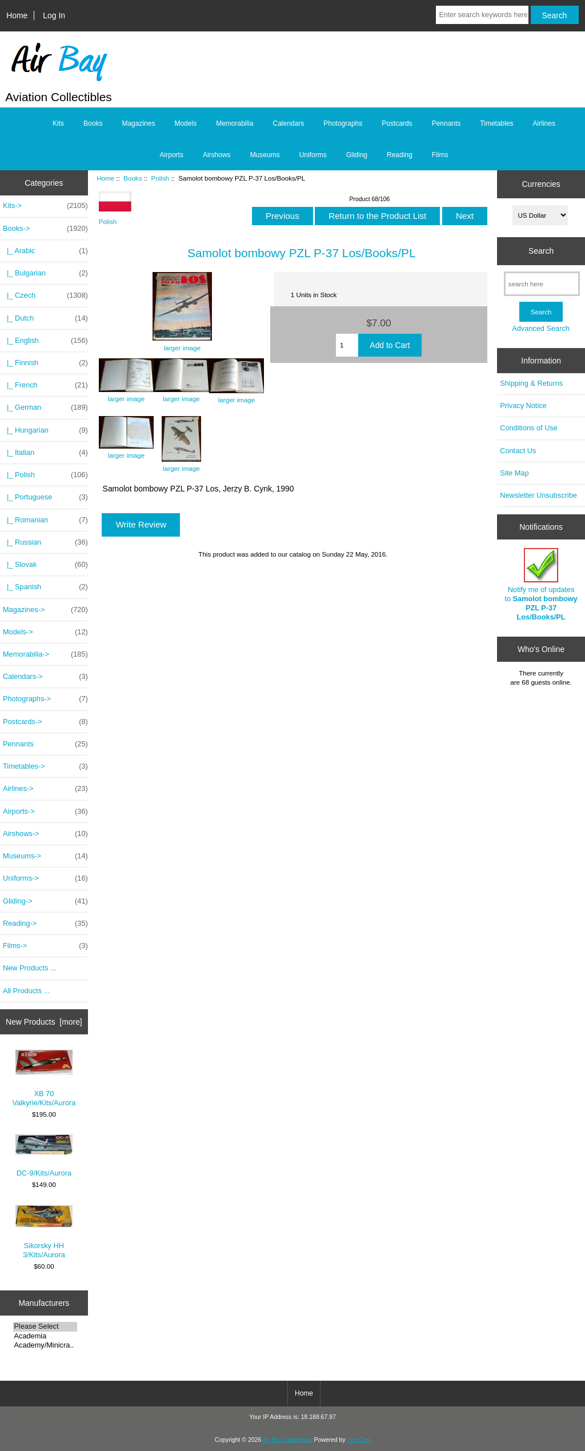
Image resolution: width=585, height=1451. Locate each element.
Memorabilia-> (45, 654)
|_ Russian (45, 542)
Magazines (138, 123)
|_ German (45, 407)
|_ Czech (45, 295)
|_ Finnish (45, 362)
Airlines (544, 123)
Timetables (496, 123)
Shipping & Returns (531, 383)
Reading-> (45, 923)
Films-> (45, 945)
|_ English (45, 340)
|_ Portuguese (45, 497)
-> (45, 228)
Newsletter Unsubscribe (538, 495)
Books (132, 178)
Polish (160, 178)
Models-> (45, 632)
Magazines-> (45, 609)
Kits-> (45, 205)
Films (440, 155)
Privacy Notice (523, 405)
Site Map (514, 473)
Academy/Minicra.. (45, 1345)
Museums (265, 155)
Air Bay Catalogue (287, 1440)
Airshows (217, 155)
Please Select (45, 1326)
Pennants (446, 123)
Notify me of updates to (541, 584)
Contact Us (518, 450)
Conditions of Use (529, 427)
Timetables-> (45, 766)
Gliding (356, 155)
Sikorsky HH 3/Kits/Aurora (44, 1232)
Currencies (541, 184)
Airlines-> (45, 788)
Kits (58, 123)
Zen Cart (359, 1440)
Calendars (288, 123)
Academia (45, 1336)
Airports (171, 155)
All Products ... (26, 990)
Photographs (342, 123)
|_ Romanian (45, 520)
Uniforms (313, 155)
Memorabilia (234, 123)
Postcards (397, 123)
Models (185, 123)
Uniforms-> (45, 878)
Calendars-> (45, 676)
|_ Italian (45, 452)
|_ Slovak (45, 564)
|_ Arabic (45, 250)
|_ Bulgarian (45, 273)
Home (16, 15)
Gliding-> (45, 901)
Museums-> (45, 856)
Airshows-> (45, 833)
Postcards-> (45, 721)
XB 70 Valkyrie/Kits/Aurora (43, 1078)
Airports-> (45, 811)
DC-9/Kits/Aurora (44, 1155)
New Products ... (30, 968)
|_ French (45, 385)
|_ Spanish (45, 586)
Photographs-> (45, 698)
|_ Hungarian (45, 430)
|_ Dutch (45, 318)
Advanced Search (541, 328)
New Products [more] (44, 1021)
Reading (399, 155)
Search (541, 250)
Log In (54, 15)
